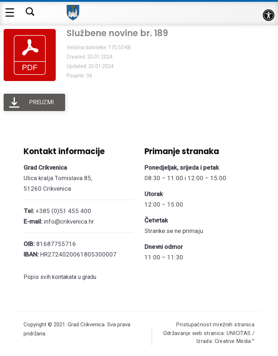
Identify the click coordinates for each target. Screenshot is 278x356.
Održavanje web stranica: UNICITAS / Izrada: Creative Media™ (207, 338)
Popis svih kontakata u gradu (60, 277)
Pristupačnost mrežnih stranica (215, 324)
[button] (268, 15)
